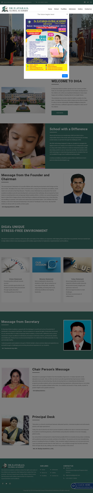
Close (65, 76)
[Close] (67, 14)
